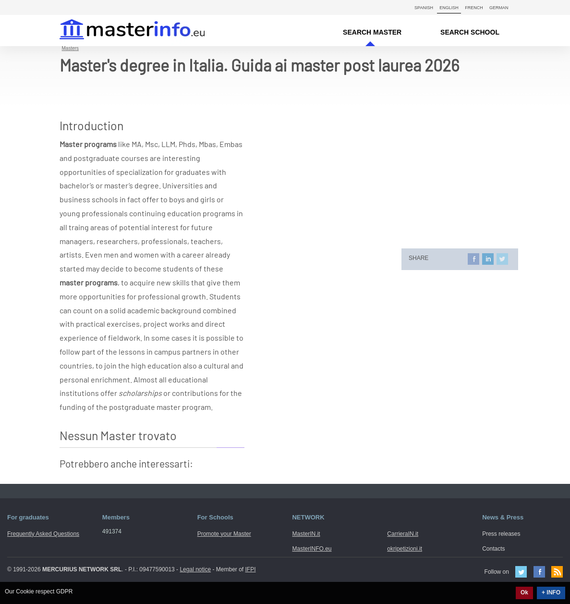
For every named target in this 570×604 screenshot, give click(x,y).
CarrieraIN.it (402, 533)
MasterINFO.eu (311, 548)
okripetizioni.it (404, 548)
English (449, 7)
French (474, 7)
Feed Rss (557, 572)
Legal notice (195, 569)
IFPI (250, 569)
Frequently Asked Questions (43, 533)
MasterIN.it (121, 30)
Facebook (539, 572)
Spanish (423, 7)
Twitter (521, 572)
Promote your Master (224, 533)
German (499, 7)
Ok (524, 592)
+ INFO (551, 592)
